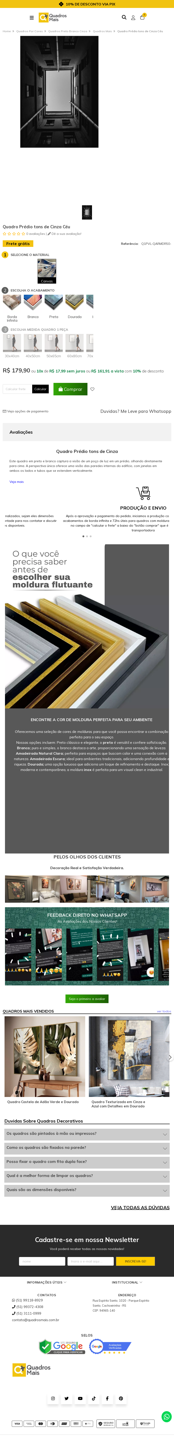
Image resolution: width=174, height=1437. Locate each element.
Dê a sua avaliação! (64, 234)
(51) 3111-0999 (26, 1313)
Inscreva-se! (135, 1261)
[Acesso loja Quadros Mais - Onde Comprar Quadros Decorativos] (133, 17)
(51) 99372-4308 (27, 1307)
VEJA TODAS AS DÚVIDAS (140, 1207)
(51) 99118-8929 (27, 1300)
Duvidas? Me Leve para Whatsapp (135, 411)
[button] (83, 536)
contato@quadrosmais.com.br (35, 1320)
